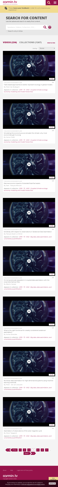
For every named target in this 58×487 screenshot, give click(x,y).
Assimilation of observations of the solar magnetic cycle (23, 431)
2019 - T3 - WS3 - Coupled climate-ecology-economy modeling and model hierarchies (26, 91)
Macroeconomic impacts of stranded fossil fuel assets (22, 183)
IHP (53, 82)
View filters (51, 42)
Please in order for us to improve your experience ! (27, 9)
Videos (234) (10, 42)
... (50, 450)
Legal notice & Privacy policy (25, 470)
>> (33, 453)
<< (8, 450)
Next (26, 453)
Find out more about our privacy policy (33, 484)
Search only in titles (15, 31)
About (4, 470)
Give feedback (53, 479)
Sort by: (35, 48)
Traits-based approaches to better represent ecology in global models (28, 85)
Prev (14, 450)
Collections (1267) (30, 42)
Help (11, 470)
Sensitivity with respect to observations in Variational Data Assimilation (28, 232)
